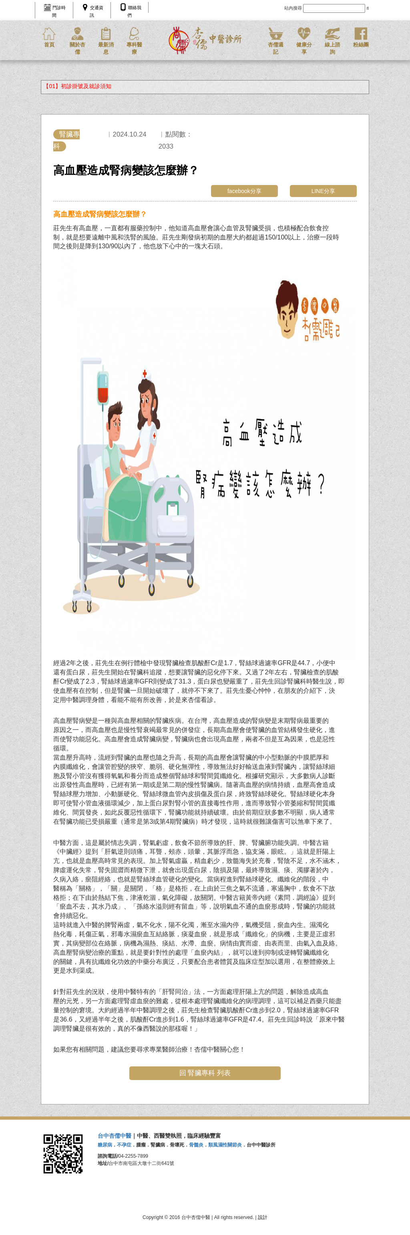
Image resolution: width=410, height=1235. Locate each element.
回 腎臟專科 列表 (205, 1073)
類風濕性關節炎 (225, 1145)
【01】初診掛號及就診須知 (77, 86)
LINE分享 (323, 191)
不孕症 (124, 1145)
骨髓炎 (196, 1145)
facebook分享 (244, 191)
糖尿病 (105, 1145)
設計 (262, 1217)
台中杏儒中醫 (114, 1135)
